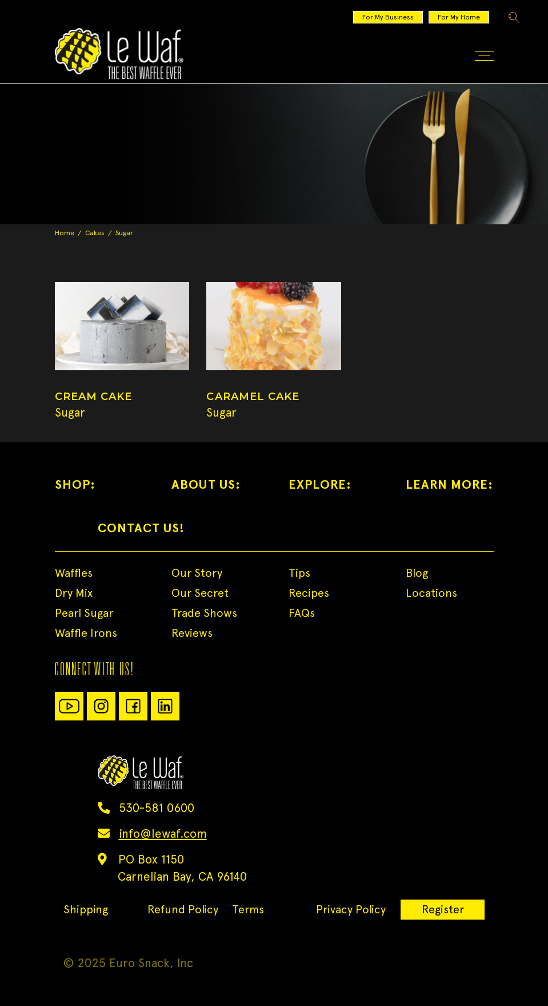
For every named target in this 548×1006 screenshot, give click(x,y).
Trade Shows (204, 613)
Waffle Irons (86, 633)
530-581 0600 (156, 808)
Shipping (85, 909)
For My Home (459, 17)
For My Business (388, 17)
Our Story (196, 573)
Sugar (70, 412)
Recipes (309, 593)
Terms (248, 909)
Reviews (192, 633)
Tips (299, 573)
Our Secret (200, 593)
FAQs (302, 613)
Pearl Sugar (84, 613)
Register (443, 909)
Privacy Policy (351, 909)
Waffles (74, 573)
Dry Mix (74, 593)
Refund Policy (182, 909)
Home (64, 233)
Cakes (95, 233)
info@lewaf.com (163, 833)
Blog (417, 573)
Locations (431, 593)
